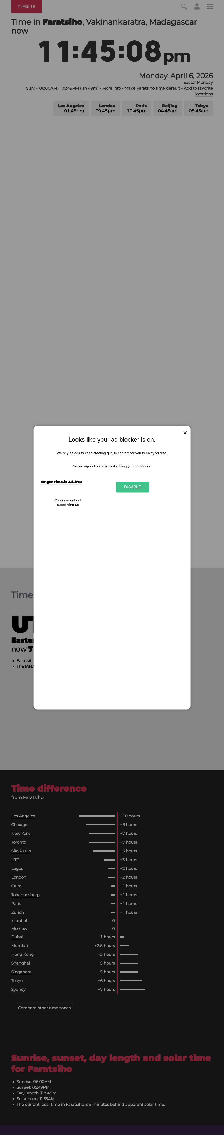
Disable (132, 487)
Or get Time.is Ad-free (61, 482)
